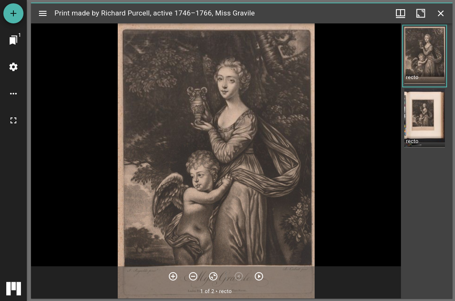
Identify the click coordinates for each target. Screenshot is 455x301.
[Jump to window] (13, 40)
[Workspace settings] (13, 67)
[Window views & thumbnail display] (400, 13)
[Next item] (259, 276)
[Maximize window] (421, 13)
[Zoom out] (193, 276)
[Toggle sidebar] (43, 13)
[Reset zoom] (213, 276)
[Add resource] (13, 13)
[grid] (426, 160)
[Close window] (441, 13)
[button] (424, 56)
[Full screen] (13, 120)
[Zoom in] (173, 276)
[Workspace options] (13, 94)
